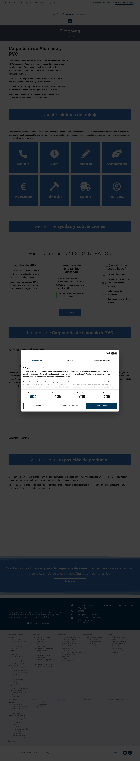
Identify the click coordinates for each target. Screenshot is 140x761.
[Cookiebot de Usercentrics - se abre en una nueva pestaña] (107, 353)
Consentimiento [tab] (37, 361)
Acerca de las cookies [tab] (103, 361)
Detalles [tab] (70, 361)
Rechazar (38, 406)
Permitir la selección (70, 406)
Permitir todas (101, 406)
